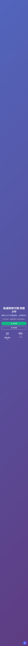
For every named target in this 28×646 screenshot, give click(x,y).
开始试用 (14, 323)
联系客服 (14, 328)
